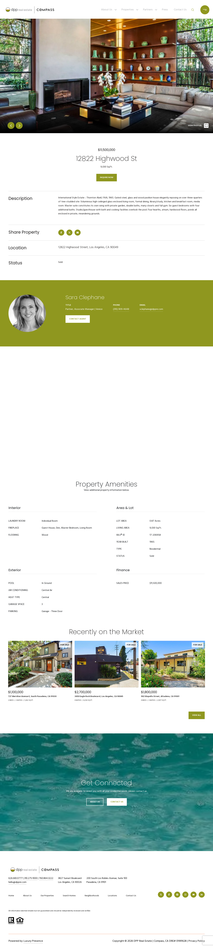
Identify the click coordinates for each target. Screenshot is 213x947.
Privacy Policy (196, 941)
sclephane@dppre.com (151, 309)
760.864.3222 (46, 878)
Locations (112, 895)
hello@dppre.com (17, 882)
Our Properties (47, 895)
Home (11, 895)
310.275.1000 (30, 878)
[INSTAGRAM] (185, 895)
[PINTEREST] (177, 895)
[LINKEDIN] (202, 895)
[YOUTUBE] (194, 895)
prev (11, 125)
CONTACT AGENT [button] (77, 319)
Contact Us (180, 10)
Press (165, 10)
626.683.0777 (15, 878)
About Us (106, 10)
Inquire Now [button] (106, 177)
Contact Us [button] (117, 802)
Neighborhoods (92, 895)
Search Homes (69, 895)
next (19, 125)
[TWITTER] (161, 895)
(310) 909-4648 (121, 309)
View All (196, 715)
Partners (148, 10)
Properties (127, 10)
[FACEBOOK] (169, 895)
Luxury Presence (33, 941)
